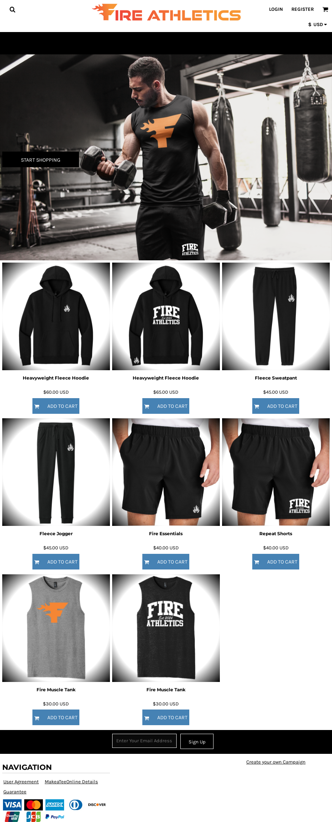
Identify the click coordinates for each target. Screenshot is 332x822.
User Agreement (21, 781)
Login (276, 9)
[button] (12, 9)
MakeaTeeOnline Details (71, 781)
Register (302, 9)
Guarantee (14, 791)
